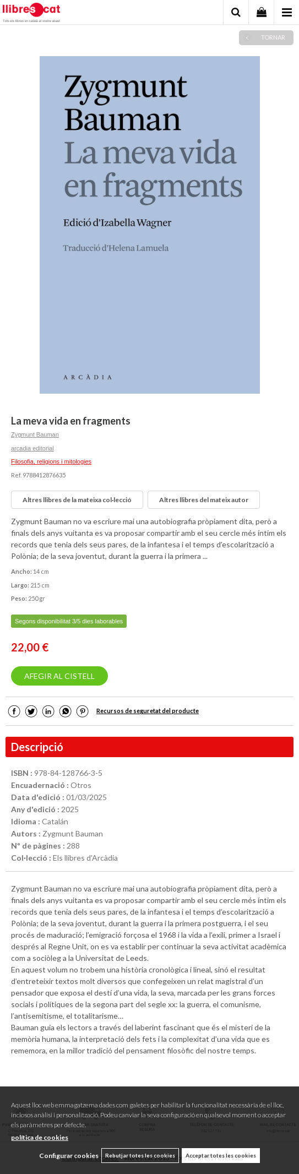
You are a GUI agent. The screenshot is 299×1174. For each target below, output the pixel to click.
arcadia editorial (32, 448)
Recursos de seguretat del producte (147, 710)
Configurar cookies (69, 1155)
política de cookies (39, 1137)
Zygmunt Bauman (35, 434)
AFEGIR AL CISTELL (59, 676)
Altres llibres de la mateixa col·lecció (77, 500)
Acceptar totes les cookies (221, 1155)
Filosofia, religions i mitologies (51, 461)
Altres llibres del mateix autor (203, 500)
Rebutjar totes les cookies (140, 1155)
